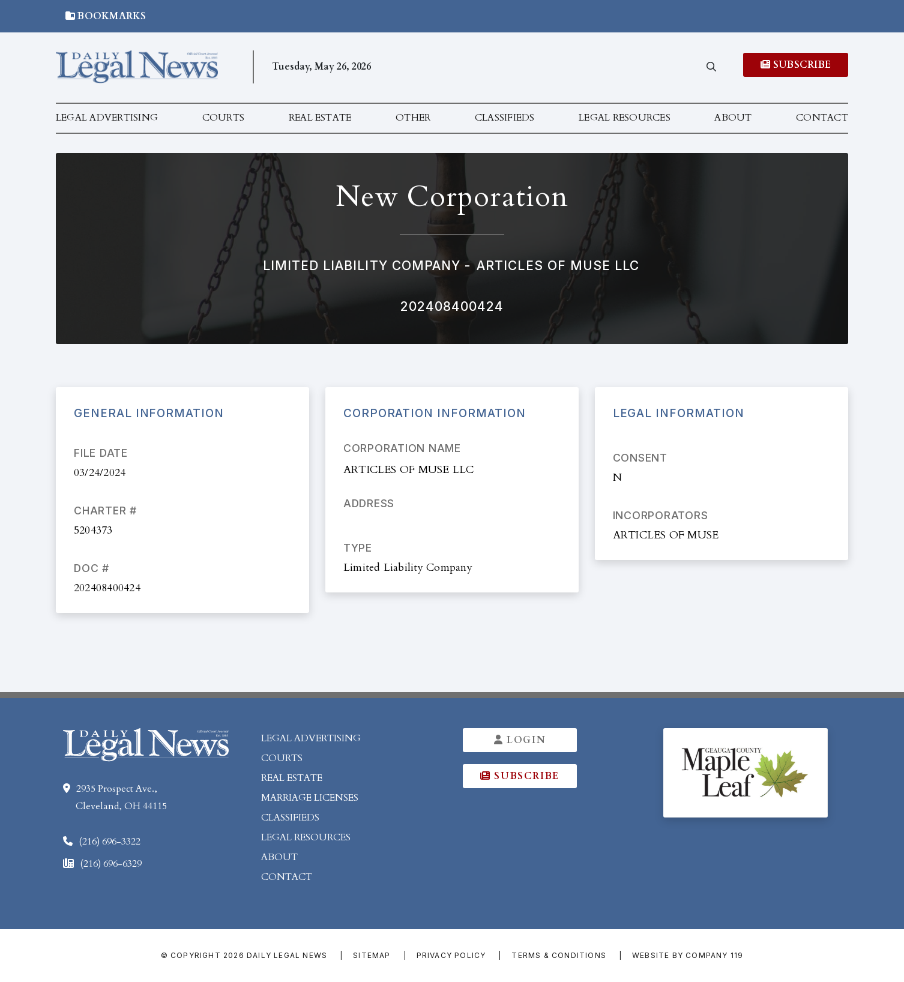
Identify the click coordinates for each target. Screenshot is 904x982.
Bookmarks (105, 16)
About (733, 117)
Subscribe (796, 64)
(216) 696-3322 (109, 841)
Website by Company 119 (687, 955)
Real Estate (320, 117)
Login (520, 740)
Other (413, 117)
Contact (822, 117)
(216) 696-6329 (111, 863)
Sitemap (371, 955)
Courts (223, 117)
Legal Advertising (107, 117)
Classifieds (505, 117)
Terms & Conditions (558, 955)
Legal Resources (624, 117)
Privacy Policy (451, 955)
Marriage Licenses (309, 797)
